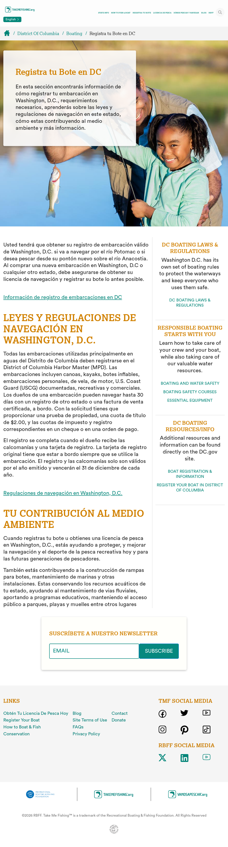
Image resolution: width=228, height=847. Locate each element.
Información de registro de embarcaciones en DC (62, 297)
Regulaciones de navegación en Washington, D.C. (62, 493)
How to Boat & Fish (22, 727)
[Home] (9, 33)
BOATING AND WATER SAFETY (190, 383)
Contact (120, 713)
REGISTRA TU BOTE (142, 13)
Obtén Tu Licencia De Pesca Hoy (35, 713)
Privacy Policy (86, 734)
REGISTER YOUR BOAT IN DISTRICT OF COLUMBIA (190, 487)
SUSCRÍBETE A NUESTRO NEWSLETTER (103, 633)
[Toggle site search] (220, 12)
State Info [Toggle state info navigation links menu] (103, 13)
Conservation (16, 734)
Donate (119, 720)
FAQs (78, 727)
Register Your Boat (21, 720)
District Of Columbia (38, 33)
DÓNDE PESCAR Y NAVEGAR (186, 13)
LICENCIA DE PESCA (162, 13)
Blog (203, 13)
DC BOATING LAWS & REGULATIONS (190, 302)
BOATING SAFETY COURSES (190, 392)
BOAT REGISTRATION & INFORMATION (190, 474)
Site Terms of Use (90, 720)
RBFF (211, 13)
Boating (74, 33)
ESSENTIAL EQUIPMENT (190, 400)
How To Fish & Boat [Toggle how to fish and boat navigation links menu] (120, 13)
